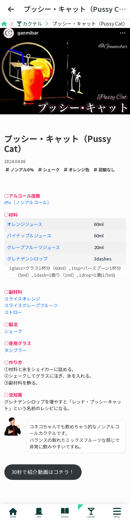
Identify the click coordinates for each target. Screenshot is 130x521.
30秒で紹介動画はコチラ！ (42, 471)
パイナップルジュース (29, 235)
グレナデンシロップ (27, 258)
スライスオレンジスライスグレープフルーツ (31, 302)
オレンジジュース (24, 224)
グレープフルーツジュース (33, 247)
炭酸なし (104, 169)
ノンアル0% (20, 169)
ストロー (13, 312)
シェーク (49, 169)
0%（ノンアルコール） (28, 202)
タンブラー (15, 350)
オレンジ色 (76, 169)
